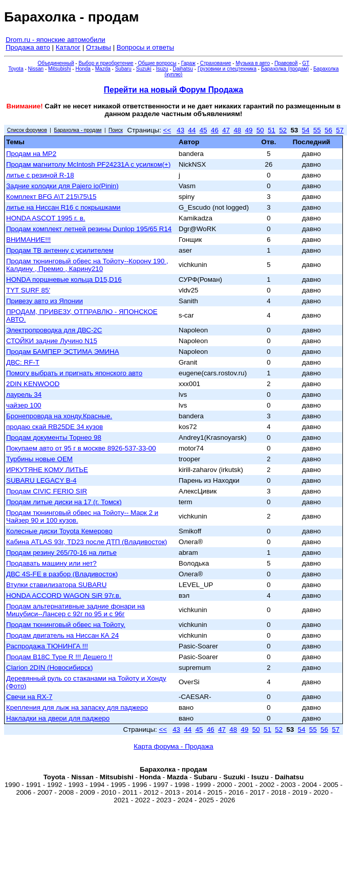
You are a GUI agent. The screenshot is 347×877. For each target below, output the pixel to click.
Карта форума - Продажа (173, 746)
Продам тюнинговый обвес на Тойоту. (65, 624)
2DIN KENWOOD (32, 384)
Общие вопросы (157, 63)
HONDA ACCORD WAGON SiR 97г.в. (63, 595)
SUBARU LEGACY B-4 (41, 480)
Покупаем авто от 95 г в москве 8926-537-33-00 (81, 448)
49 (249, 130)
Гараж (188, 63)
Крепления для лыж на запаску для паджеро (77, 707)
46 (215, 130)
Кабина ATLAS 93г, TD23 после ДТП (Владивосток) (86, 542)
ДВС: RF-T (22, 362)
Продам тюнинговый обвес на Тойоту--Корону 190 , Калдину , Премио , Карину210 (87, 265)
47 (226, 130)
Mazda (103, 69)
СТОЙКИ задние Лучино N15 (51, 341)
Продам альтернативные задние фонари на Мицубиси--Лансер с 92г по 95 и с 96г (75, 610)
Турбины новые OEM (39, 459)
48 (237, 130)
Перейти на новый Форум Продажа (173, 89)
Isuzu (162, 69)
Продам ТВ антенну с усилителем (60, 250)
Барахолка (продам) (285, 69)
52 (283, 130)
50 (260, 130)
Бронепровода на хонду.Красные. (59, 416)
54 (306, 130)
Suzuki (143, 69)
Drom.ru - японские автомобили (55, 39)
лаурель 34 (23, 394)
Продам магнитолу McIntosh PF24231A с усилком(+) (88, 164)
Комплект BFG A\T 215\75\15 (51, 196)
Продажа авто (28, 47)
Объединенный (56, 63)
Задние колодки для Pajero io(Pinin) (62, 186)
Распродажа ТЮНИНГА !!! (47, 646)
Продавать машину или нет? (51, 563)
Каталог (68, 47)
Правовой (285, 63)
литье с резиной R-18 (40, 175)
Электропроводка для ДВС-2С (54, 330)
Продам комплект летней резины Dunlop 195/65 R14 (88, 229)
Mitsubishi (59, 69)
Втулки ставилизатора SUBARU (56, 585)
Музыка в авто (252, 63)
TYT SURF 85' (28, 290)
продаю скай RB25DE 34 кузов (54, 427)
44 (192, 130)
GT (306, 63)
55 (317, 130)
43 (180, 130)
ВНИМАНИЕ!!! (28, 239)
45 (203, 130)
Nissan (36, 69)
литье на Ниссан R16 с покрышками (63, 207)
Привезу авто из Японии (44, 301)
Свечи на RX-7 (29, 697)
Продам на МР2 (31, 154)
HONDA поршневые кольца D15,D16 (64, 279)
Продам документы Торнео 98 (53, 437)
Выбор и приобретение (105, 63)
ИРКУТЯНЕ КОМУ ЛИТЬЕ (47, 470)
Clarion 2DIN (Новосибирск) (49, 667)
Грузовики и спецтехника (227, 69)
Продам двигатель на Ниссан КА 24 (62, 635)
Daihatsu (183, 69)
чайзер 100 (23, 405)
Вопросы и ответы (145, 47)
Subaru (123, 69)
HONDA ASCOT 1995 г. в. (45, 218)
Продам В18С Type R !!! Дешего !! (59, 657)
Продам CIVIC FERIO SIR (46, 491)
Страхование (215, 63)
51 (271, 130)
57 (340, 130)
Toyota (15, 69)
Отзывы (98, 47)
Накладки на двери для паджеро (58, 718)
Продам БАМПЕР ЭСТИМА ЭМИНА (62, 351)
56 (328, 130)
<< (167, 130)
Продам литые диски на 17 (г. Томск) (64, 502)
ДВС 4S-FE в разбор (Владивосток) (62, 574)
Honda (82, 69)
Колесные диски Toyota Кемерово (59, 531)
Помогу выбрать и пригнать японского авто (74, 373)
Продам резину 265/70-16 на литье (61, 552)
